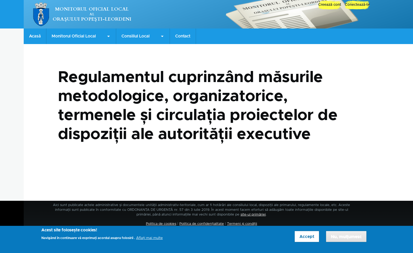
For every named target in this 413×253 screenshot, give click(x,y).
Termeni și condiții (242, 224)
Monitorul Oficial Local (92, 9)
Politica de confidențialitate (201, 224)
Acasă (35, 36)
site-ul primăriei (253, 214)
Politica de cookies (161, 224)
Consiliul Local (135, 36)
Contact (182, 36)
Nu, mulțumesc (346, 238)
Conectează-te (357, 5)
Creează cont (329, 5)
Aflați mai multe (149, 240)
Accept (306, 238)
